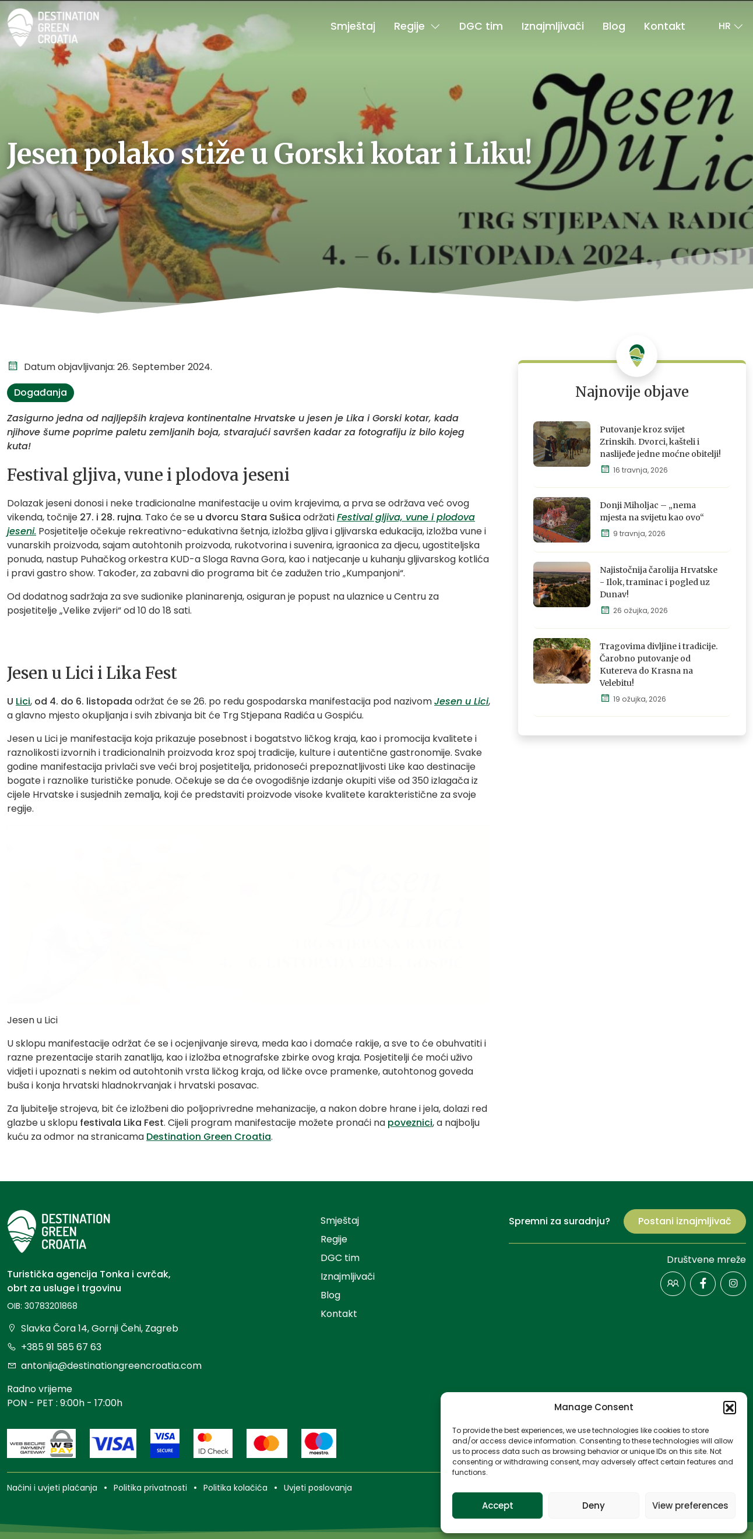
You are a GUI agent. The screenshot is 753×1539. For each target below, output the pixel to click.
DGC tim (481, 26)
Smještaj (352, 26)
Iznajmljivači (553, 26)
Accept (497, 1505)
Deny (593, 1505)
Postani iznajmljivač (684, 1221)
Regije (417, 26)
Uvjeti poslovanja (318, 1488)
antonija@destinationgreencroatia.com (104, 1365)
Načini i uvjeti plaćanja (52, 1488)
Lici (23, 701)
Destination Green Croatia (208, 1136)
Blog (614, 26)
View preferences (690, 1505)
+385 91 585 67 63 (54, 1347)
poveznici (410, 1122)
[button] (730, 1407)
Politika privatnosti (150, 1488)
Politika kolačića (235, 1488)
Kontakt (664, 26)
